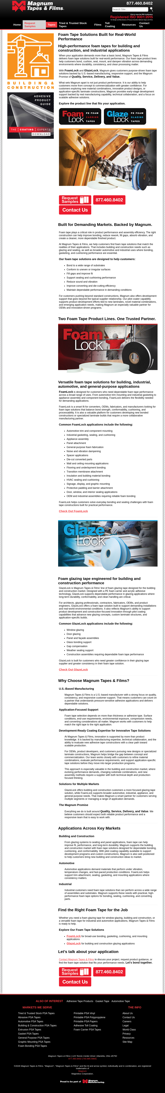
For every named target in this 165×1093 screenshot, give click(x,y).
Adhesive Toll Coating (86, 1025)
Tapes (51, 24)
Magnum (82, 1071)
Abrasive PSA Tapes (29, 1017)
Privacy (126, 1033)
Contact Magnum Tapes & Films (76, 959)
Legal (125, 1025)
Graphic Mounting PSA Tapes (34, 1041)
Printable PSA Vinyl (84, 1013)
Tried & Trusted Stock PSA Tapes (36, 1013)
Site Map (127, 1041)
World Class (129, 1029)
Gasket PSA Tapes (28, 1033)
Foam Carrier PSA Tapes (87, 1029)
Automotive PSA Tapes (30, 1021)
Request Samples (30, 25)
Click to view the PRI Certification (141, 14)
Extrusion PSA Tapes (29, 1029)
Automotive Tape (121, 1001)
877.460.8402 (140, 3)
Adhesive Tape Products (80, 1001)
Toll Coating (110, 25)
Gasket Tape (102, 1001)
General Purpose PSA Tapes (34, 1037)
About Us (127, 1013)
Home (17, 24)
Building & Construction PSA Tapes (37, 1025)
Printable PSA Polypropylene (89, 1017)
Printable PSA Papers (86, 1021)
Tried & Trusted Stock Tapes (73, 25)
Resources (129, 24)
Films (97, 24)
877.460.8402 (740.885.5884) (82, 1058)
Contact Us (144, 25)
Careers (126, 1021)
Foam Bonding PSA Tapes (32, 1046)
